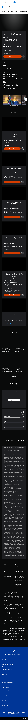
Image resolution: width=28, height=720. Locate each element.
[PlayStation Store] (7, 7)
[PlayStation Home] (14, 2)
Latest (3, 11)
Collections (10, 11)
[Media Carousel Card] (12, 100)
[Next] (26, 99)
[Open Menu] (1, 2)
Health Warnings (7, 612)
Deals (16, 11)
